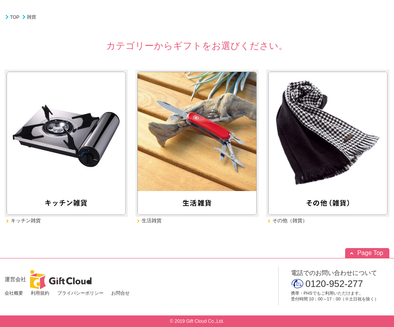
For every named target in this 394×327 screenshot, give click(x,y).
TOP (14, 17)
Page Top (370, 253)
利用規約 (40, 293)
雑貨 (31, 17)
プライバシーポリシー (80, 293)
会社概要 (14, 293)
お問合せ (120, 293)
